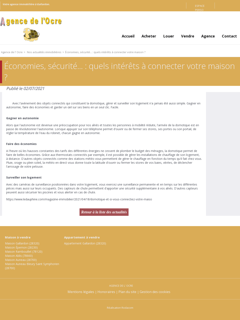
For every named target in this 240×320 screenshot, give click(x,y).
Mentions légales (81, 292)
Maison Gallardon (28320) (22, 243)
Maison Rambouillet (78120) (23, 251)
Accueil (128, 36)
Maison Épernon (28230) (21, 247)
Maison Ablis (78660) (19, 256)
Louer (168, 36)
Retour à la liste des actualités (104, 212)
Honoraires (106, 292)
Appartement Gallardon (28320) (85, 243)
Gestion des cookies (155, 292)
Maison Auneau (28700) (21, 260)
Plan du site (127, 292)
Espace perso (200, 6)
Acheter (149, 36)
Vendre (187, 36)
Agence (208, 36)
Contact (229, 36)
